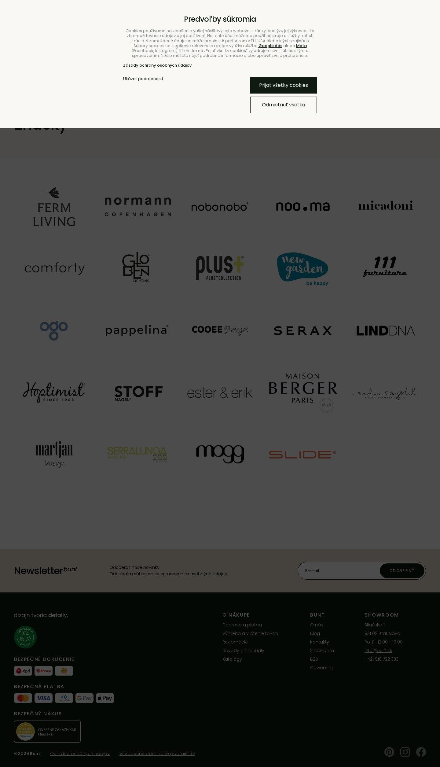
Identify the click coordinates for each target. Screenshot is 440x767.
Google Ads (270, 46)
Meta (301, 46)
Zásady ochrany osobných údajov (157, 65)
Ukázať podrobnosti (143, 78)
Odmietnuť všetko (283, 104)
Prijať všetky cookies (283, 85)
